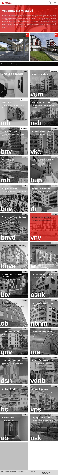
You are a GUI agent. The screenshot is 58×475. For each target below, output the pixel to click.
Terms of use (45, 473)
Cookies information (46, 472)
